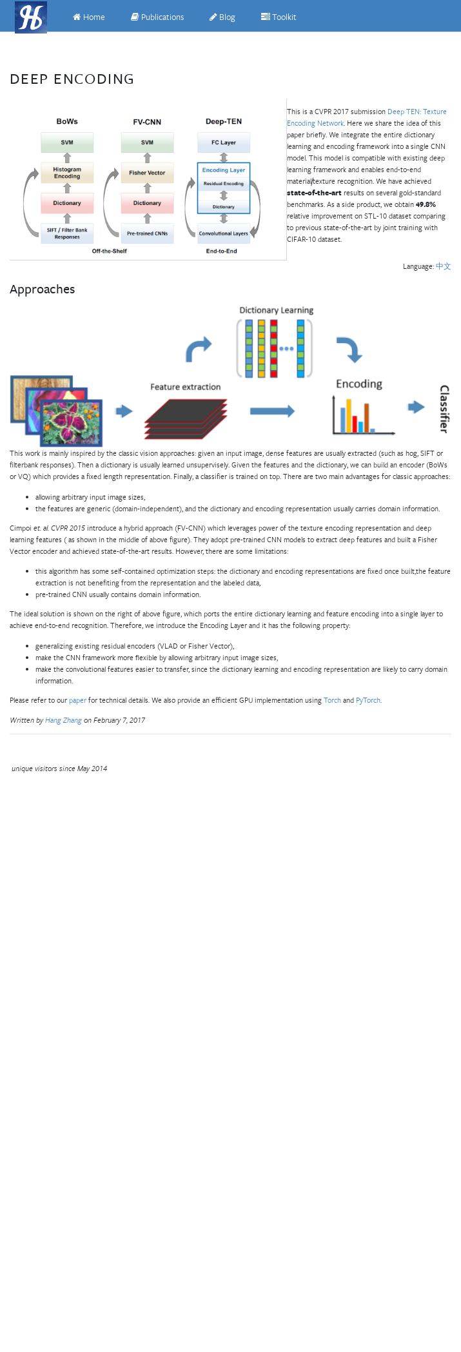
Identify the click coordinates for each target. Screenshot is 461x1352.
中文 (443, 266)
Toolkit (279, 17)
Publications (157, 17)
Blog (222, 17)
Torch (332, 700)
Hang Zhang (64, 720)
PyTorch (368, 700)
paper (77, 700)
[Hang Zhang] (31, 17)
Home (89, 17)
